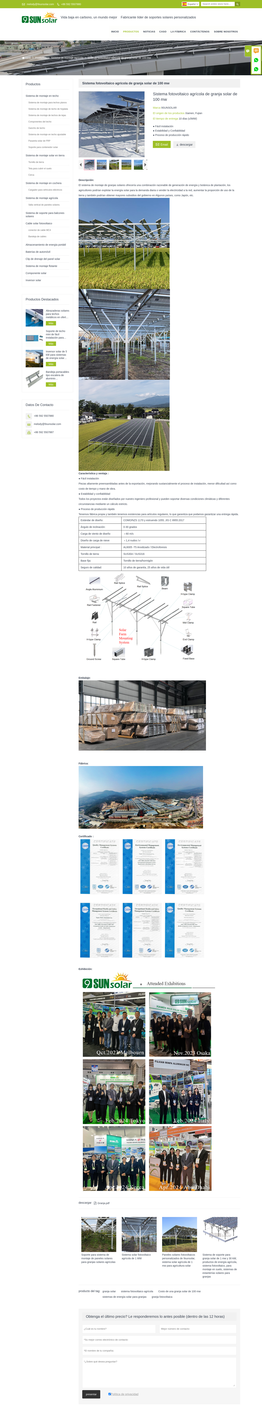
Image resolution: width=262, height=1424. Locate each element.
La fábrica (178, 31)
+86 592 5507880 (71, 4)
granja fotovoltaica (162, 1300)
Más (51, 323)
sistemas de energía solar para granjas (124, 1300)
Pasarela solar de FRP (39, 141)
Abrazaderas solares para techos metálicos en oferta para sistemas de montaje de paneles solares (57, 314)
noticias (149, 31)
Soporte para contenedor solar (43, 147)
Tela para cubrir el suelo (39, 169)
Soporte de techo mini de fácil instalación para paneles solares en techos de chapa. (56, 335)
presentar (91, 1397)
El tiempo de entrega (166, 118)
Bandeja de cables (37, 237)
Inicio (115, 31)
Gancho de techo (36, 128)
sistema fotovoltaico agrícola (137, 1294)
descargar (184, 144)
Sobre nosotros (226, 31)
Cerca (31, 175)
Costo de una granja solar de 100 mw (179, 1294)
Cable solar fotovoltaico (39, 223)
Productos (131, 31)
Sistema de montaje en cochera (43, 183)
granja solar (109, 1294)
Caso (163, 31)
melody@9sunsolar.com (40, 4)
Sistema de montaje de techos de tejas (47, 115)
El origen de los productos (169, 113)
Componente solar (36, 273)
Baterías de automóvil (38, 252)
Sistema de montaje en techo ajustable (47, 135)
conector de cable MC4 (39, 230)
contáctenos (200, 31)
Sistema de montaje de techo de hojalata (48, 109)
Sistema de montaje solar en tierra (45, 155)
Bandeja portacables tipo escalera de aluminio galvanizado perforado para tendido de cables (57, 375)
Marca (157, 108)
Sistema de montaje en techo (42, 96)
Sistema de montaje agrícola (67, 58)
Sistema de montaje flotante (41, 266)
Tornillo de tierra (36, 162)
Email (162, 144)
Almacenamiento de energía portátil (46, 245)
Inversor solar (33, 280)
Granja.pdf (101, 1206)
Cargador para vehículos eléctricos (45, 190)
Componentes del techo (39, 122)
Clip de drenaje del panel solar (43, 259)
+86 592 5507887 (44, 432)
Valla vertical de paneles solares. (44, 205)
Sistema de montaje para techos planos (47, 103)
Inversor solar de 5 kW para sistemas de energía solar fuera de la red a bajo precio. (56, 355)
